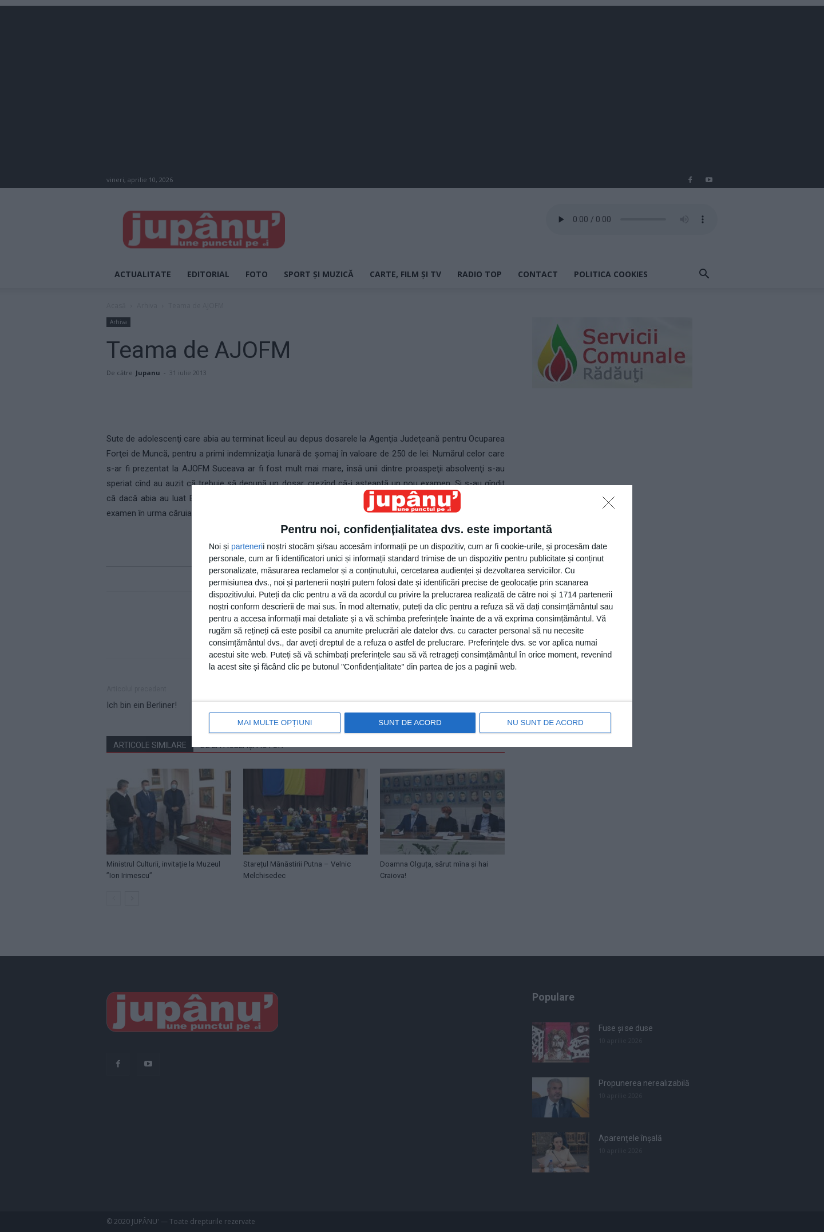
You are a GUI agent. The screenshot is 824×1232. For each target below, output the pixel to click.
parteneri (247, 547)
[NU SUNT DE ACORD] (612, 506)
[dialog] (412, 616)
